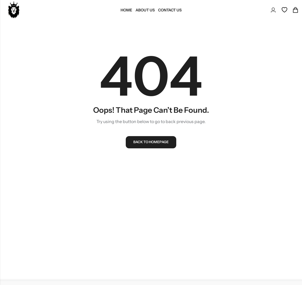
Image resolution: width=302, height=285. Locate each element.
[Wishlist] (284, 10)
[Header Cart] (295, 10)
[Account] (273, 10)
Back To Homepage (151, 143)
